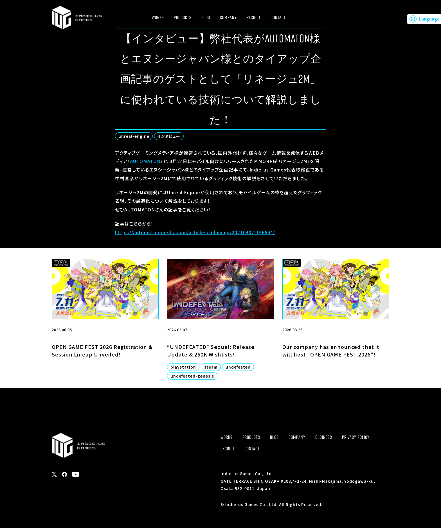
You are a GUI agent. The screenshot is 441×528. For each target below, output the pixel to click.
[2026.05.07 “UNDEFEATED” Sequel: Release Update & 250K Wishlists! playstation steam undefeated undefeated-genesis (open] (220, 323)
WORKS (160, 18)
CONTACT (279, 18)
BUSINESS (323, 437)
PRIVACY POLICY (356, 437)
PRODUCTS (184, 18)
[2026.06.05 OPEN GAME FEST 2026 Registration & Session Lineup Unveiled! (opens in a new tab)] (105, 323)
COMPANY (230, 18)
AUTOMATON (145, 161)
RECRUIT (255, 18)
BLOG (207, 18)
